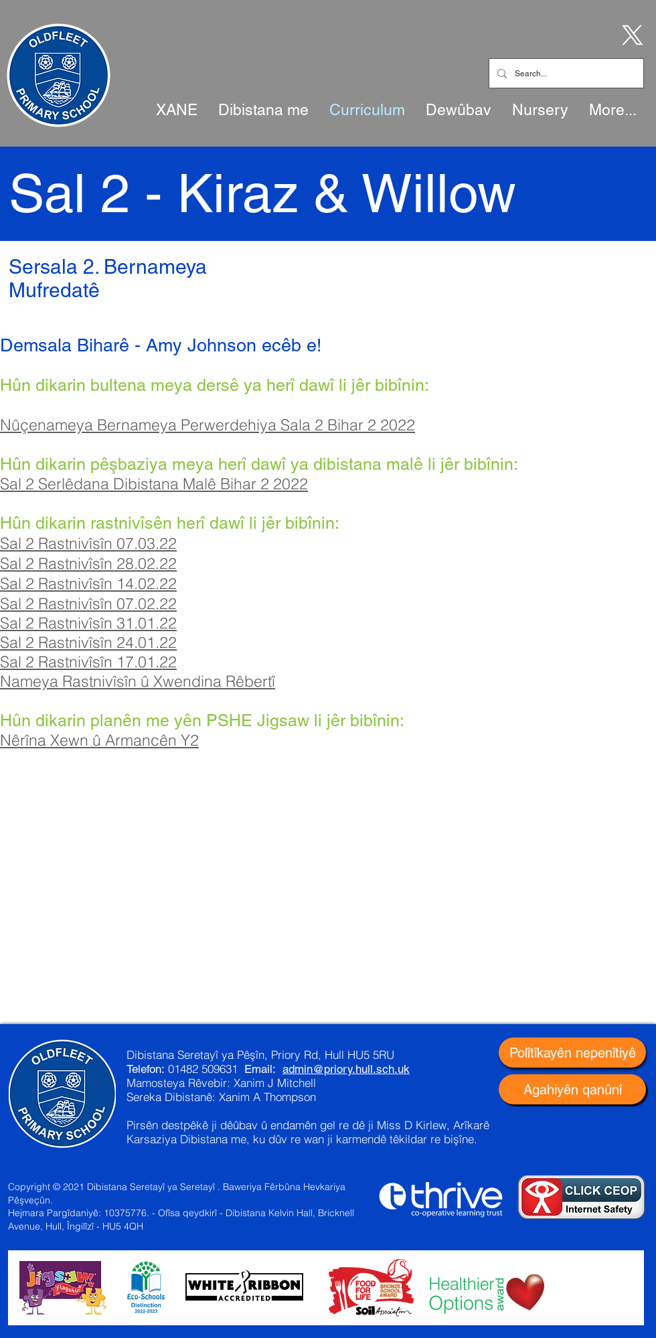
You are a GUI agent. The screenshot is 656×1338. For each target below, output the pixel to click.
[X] (630, 34)
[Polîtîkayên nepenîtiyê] (572, 1052)
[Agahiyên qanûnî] (572, 1089)
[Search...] (565, 73)
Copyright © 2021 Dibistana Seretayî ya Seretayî (111, 1187)
